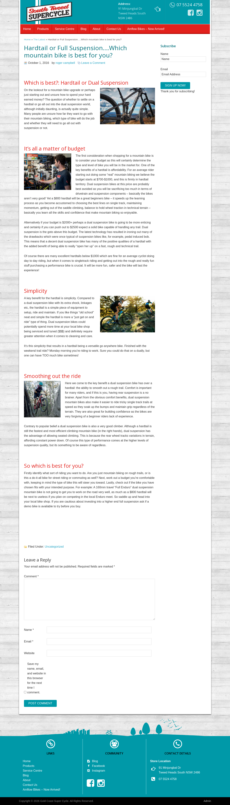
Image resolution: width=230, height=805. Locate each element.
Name (29, 629)
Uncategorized (54, 546)
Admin (207, 801)
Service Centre (64, 28)
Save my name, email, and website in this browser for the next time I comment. (36, 678)
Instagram (96, 770)
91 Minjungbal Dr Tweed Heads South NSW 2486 (139, 11)
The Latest (39, 39)
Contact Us (113, 28)
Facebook (96, 765)
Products (43, 28)
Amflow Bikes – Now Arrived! (146, 28)
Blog (83, 28)
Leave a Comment (93, 62)
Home (27, 28)
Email (28, 641)
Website (29, 653)
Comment (31, 576)
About (96, 28)
